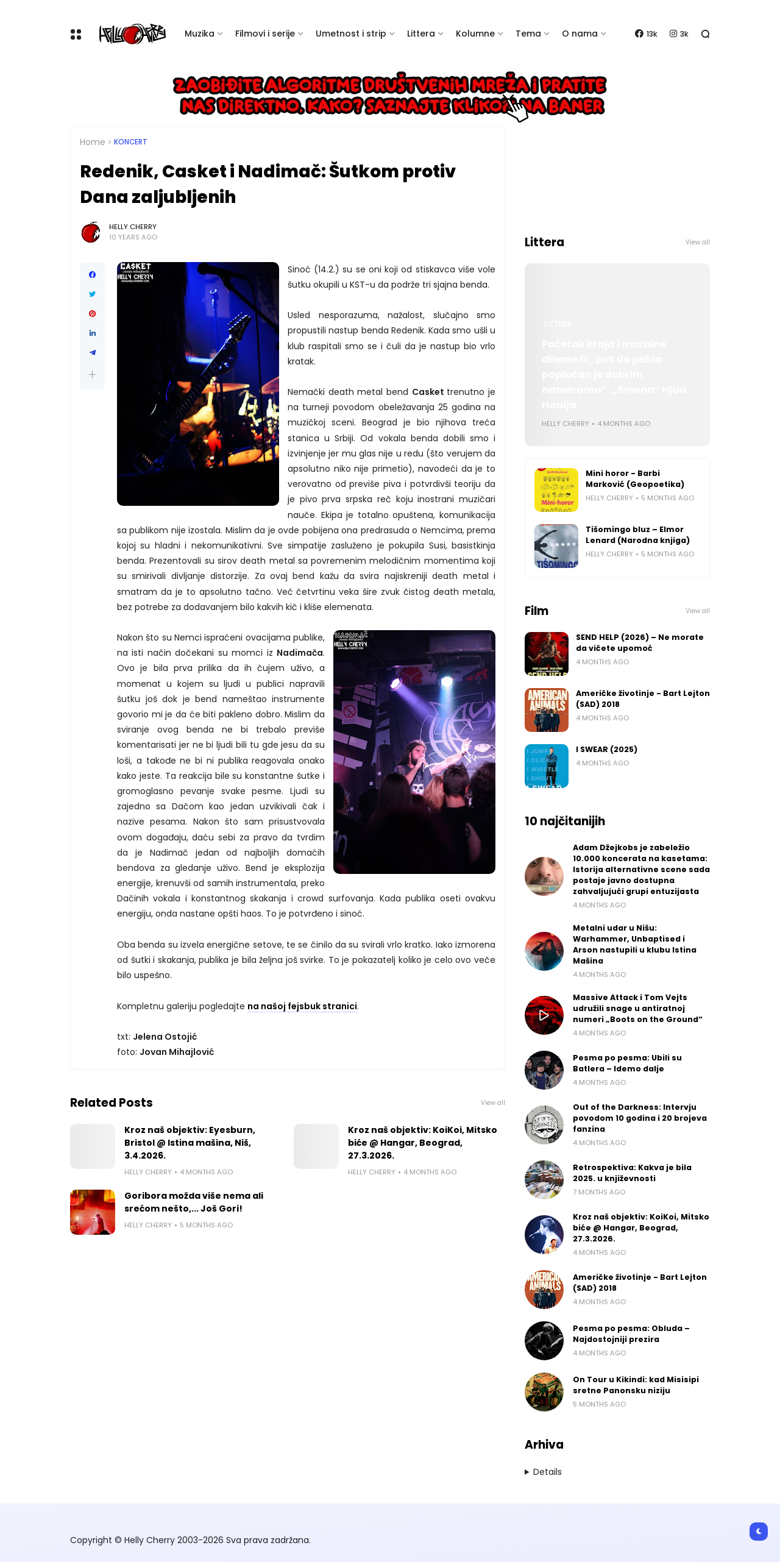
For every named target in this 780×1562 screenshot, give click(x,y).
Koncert (130, 142)
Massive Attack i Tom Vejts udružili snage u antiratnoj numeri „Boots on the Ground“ (638, 1008)
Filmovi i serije (265, 33)
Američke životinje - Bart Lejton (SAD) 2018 (643, 698)
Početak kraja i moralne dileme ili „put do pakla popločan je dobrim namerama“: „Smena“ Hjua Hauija (614, 374)
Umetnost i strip (351, 33)
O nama (580, 33)
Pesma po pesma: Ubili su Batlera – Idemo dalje (627, 1063)
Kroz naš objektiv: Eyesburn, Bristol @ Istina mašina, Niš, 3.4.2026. (189, 1143)
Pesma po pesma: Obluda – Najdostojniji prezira (631, 1333)
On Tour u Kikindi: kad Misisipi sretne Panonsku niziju (636, 1385)
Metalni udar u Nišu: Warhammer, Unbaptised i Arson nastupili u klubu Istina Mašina (635, 944)
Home (92, 142)
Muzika (199, 33)
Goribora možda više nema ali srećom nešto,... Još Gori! (193, 1202)
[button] (92, 374)
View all (493, 1102)
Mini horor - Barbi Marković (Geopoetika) (635, 478)
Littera (421, 33)
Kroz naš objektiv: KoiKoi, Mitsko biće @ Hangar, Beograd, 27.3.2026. (422, 1143)
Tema (528, 33)
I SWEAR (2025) (606, 749)
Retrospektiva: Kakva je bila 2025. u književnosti (632, 1173)
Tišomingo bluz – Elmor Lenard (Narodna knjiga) (638, 534)
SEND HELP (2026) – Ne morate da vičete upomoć (640, 642)
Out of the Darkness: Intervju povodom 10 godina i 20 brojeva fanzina (640, 1118)
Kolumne (475, 33)
